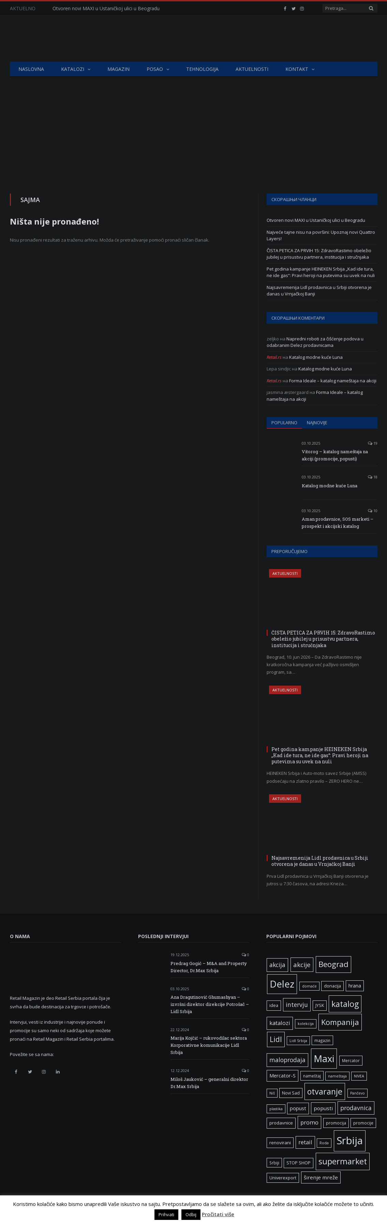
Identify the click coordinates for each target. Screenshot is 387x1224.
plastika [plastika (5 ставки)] (276, 1108)
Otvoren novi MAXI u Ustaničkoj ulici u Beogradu (106, 8)
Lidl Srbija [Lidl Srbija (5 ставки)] (298, 1040)
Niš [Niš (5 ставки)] (272, 1093)
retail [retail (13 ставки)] (305, 1142)
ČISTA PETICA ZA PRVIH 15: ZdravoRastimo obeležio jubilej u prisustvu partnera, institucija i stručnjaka (319, 253)
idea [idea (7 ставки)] (273, 1005)
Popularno (284, 422)
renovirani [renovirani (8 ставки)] (280, 1142)
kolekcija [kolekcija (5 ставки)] (306, 1023)
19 (372, 443)
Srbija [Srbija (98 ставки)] (350, 1140)
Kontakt (296, 69)
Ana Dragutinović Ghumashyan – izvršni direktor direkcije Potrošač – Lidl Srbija (209, 1004)
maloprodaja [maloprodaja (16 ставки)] (287, 1060)
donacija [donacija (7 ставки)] (332, 986)
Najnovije (317, 422)
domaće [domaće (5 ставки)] (309, 986)
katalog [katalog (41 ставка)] (345, 1003)
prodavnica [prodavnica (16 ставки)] (356, 1108)
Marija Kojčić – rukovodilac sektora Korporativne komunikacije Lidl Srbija (208, 1045)
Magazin (118, 69)
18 (372, 476)
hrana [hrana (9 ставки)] (354, 985)
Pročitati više (218, 1214)
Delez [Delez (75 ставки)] (282, 984)
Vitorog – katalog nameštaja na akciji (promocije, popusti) (335, 455)
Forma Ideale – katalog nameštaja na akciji (332, 381)
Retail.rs (274, 357)
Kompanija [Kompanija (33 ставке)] (340, 1022)
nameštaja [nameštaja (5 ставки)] (337, 1076)
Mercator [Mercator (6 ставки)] (351, 1060)
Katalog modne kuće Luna (316, 357)
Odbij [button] (190, 1214)
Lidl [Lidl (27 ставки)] (276, 1039)
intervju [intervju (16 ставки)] (297, 1004)
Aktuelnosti (252, 69)
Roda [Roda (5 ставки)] (324, 1143)
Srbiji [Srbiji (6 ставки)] (274, 1162)
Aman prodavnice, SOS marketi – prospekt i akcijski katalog (337, 522)
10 (372, 510)
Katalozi (72, 69)
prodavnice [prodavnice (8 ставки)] (281, 1123)
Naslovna (31, 69)
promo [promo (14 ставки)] (309, 1122)
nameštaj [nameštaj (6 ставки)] (312, 1075)
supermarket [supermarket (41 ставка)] (342, 1161)
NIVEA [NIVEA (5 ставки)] (359, 1076)
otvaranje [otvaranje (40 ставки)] (324, 1091)
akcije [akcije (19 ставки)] (302, 964)
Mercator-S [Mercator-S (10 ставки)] (282, 1075)
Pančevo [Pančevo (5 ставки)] (357, 1093)
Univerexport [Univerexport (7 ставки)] (282, 1178)
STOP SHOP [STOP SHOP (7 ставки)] (298, 1163)
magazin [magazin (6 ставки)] (322, 1040)
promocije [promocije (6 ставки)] (363, 1123)
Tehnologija (202, 69)
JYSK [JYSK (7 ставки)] (319, 1005)
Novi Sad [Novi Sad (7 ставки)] (291, 1093)
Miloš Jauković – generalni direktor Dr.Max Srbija (209, 1082)
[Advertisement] (193, 128)
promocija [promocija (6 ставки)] (336, 1123)
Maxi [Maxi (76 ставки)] (324, 1058)
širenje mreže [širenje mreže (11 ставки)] (321, 1177)
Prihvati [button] (166, 1214)
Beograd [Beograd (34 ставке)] (333, 964)
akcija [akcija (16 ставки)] (277, 965)
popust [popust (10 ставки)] (298, 1108)
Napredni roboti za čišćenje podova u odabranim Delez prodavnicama (315, 342)
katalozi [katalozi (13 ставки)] (279, 1023)
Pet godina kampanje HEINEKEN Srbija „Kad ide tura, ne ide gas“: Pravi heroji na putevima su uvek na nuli (321, 272)
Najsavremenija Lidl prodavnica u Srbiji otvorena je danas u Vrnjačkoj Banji (319, 861)
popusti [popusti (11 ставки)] (323, 1108)
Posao (155, 69)
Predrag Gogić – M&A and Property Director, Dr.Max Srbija (208, 967)
